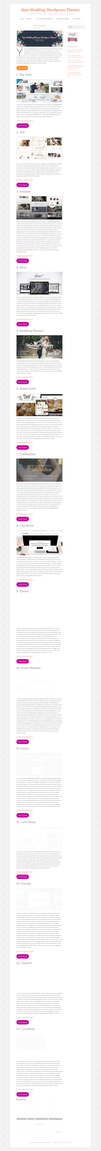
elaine (44, 28)
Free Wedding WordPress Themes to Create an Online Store (75, 74)
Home (22, 18)
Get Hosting (77, 18)
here (25, 116)
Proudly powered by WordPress (39, 1142)
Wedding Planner (41, 1119)
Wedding (31, 1119)
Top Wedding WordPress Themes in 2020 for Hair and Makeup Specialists (76, 67)
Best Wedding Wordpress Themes (50, 9)
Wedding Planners (39, 25)
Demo (18, 120)
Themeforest (21, 1119)
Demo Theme (22, 125)
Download (23, 120)
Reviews (29, 18)
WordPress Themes (62, 18)
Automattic (68, 1142)
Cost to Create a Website (44, 18)
